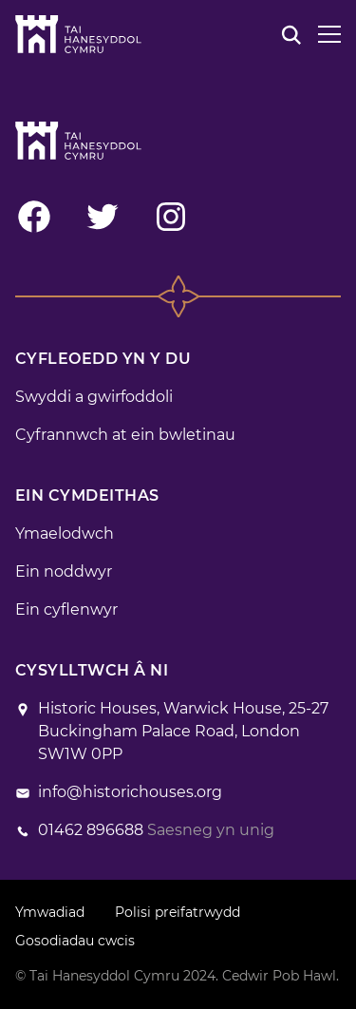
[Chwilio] (291, 34)
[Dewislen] (329, 34)
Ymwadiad (49, 912)
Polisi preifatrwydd (177, 912)
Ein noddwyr (63, 571)
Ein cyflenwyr (66, 609)
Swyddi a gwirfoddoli (94, 397)
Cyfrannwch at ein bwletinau (125, 435)
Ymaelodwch (64, 533)
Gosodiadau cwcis (75, 940)
